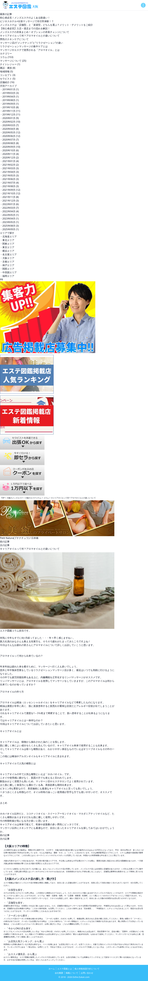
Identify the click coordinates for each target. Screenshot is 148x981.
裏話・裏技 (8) (7, 68)
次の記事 (5, 545)
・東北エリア (7, 240)
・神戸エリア (7, 265)
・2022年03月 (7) (9, 207)
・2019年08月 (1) (9, 100)
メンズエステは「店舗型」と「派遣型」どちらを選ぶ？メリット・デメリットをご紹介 (46, 24)
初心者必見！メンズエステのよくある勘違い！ (25, 17)
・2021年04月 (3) (9, 172)
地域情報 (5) (6, 71)
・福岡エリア (7, 276)
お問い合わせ (87, 972)
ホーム (52, 968)
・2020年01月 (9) (9, 118)
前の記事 (5, 541)
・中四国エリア (8, 272)
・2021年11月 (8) (9, 197)
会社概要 (59, 972)
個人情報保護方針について (86, 968)
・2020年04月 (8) (9, 128)
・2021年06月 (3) (9, 179)
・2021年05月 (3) (9, 175)
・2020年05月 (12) (10, 132)
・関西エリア (7, 268)
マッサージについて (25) (13, 60)
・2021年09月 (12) (10, 189)
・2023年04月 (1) (9, 218)
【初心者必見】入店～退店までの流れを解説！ (25, 28)
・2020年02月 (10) (10, 121)
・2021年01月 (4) (9, 161)
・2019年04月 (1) (9, 96)
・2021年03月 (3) (9, 168)
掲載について (72, 972)
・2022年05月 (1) (9, 215)
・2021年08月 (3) (9, 186)
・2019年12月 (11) (10, 114)
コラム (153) (6, 57)
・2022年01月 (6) (9, 204)
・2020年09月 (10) (10, 146)
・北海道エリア (8, 236)
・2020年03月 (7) (9, 125)
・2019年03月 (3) (9, 93)
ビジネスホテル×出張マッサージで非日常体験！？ (27, 21)
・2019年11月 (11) (10, 111)
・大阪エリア (7, 258)
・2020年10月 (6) (9, 150)
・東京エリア (7, 247)
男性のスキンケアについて (14, 39)
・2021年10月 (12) (10, 193)
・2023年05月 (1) (9, 222)
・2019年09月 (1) (9, 103)
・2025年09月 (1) (9, 229)
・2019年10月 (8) (9, 107)
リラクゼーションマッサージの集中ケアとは (24, 46)
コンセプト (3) (7, 75)
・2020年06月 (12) (10, 136)
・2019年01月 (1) (9, 89)
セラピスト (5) (7, 78)
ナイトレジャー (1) (10, 64)
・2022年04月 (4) (9, 211)
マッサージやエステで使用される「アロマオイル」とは (30, 50)
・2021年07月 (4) (9, 182)
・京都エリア (7, 261)
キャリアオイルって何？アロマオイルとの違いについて (30, 35)
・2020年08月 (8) (9, 143)
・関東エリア (7, 243)
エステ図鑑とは (64, 968)
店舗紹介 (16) (7, 82)
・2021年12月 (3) (9, 200)
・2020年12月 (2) (9, 157)
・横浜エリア (7, 250)
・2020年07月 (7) (9, 139)
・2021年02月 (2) (9, 164)
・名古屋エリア (8, 254)
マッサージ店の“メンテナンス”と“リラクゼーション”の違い (31, 42)
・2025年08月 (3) (9, 225)
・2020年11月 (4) (9, 154)
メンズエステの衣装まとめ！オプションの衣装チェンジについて (34, 32)
